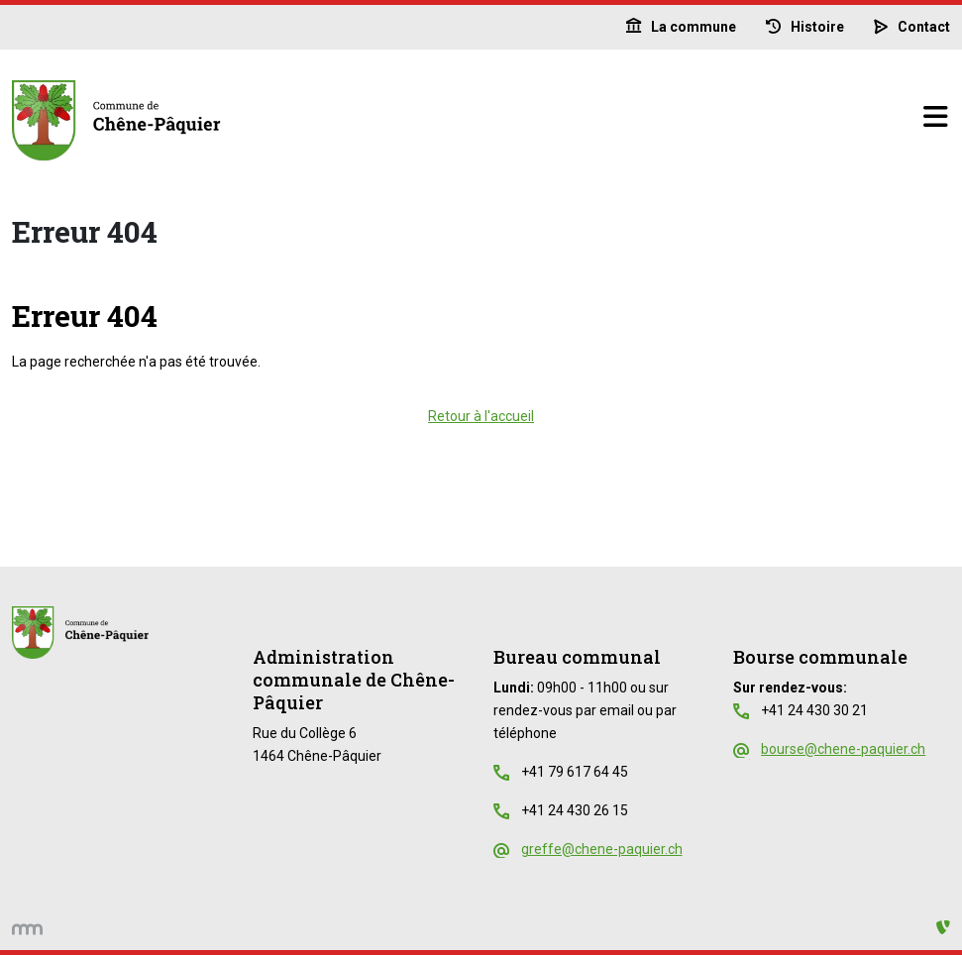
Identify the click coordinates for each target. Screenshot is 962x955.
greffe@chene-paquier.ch (602, 849)
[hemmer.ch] (27, 927)
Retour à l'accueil (481, 416)
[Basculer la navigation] (935, 118)
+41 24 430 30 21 (814, 710)
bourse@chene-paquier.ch (843, 749)
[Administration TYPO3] (943, 927)
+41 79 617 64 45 (574, 772)
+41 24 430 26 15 (574, 810)
